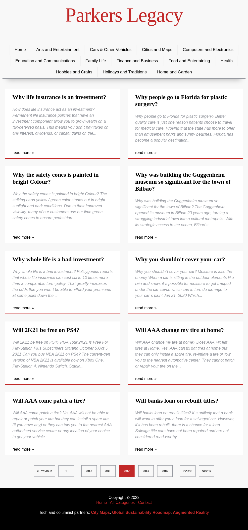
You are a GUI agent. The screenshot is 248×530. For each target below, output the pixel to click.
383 (146, 471)
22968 (187, 471)
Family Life (96, 60)
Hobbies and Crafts (74, 72)
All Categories (122, 502)
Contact (145, 502)
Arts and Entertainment (58, 49)
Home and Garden (174, 72)
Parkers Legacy (124, 15)
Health (226, 60)
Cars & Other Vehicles (111, 49)
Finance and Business (137, 60)
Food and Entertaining (189, 60)
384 (165, 471)
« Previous (44, 471)
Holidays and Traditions (125, 72)
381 (108, 471)
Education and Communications (45, 60)
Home (20, 49)
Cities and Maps (157, 49)
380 (89, 471)
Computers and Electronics (208, 49)
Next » (206, 471)
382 (127, 471)
